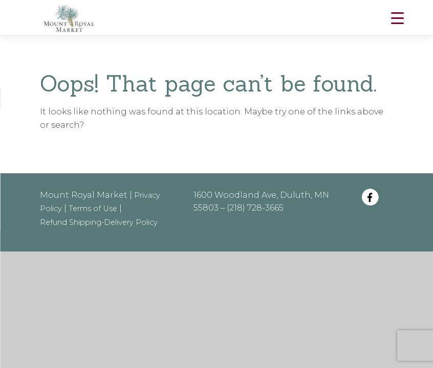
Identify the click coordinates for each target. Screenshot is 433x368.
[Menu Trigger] (397, 18)
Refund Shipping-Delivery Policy (99, 222)
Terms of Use (93, 208)
